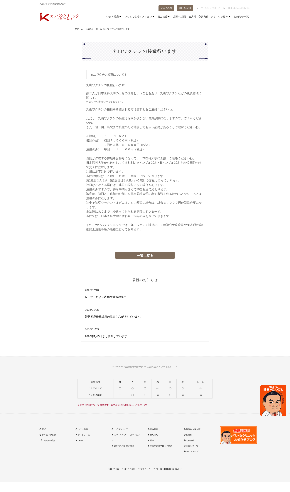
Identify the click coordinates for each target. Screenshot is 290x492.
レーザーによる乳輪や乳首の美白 (107, 297)
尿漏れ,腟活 (180, 16)
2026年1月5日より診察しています (107, 336)
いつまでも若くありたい (139, 16)
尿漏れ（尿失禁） (193, 430)
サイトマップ (191, 452)
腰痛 (151, 441)
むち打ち (153, 436)
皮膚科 (192, 16)
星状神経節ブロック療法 (160, 447)
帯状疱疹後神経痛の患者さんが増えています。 (116, 317)
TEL (237, 8)
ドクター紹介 (47, 441)
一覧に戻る (145, 256)
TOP (43, 430)
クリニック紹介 (213, 8)
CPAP (79, 441)
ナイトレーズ (83, 436)
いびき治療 (114, 16)
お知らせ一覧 (241, 16)
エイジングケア (120, 430)
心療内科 (203, 16)
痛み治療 (164, 16)
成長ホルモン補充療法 (123, 447)
